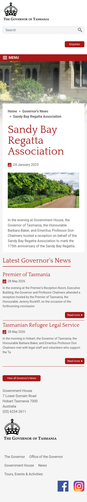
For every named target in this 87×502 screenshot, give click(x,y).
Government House (19, 465)
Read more (73, 315)
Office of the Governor (46, 457)
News (42, 465)
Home (12, 111)
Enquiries (74, 44)
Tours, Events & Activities (23, 474)
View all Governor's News (21, 378)
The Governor (14, 457)
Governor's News (35, 111)
